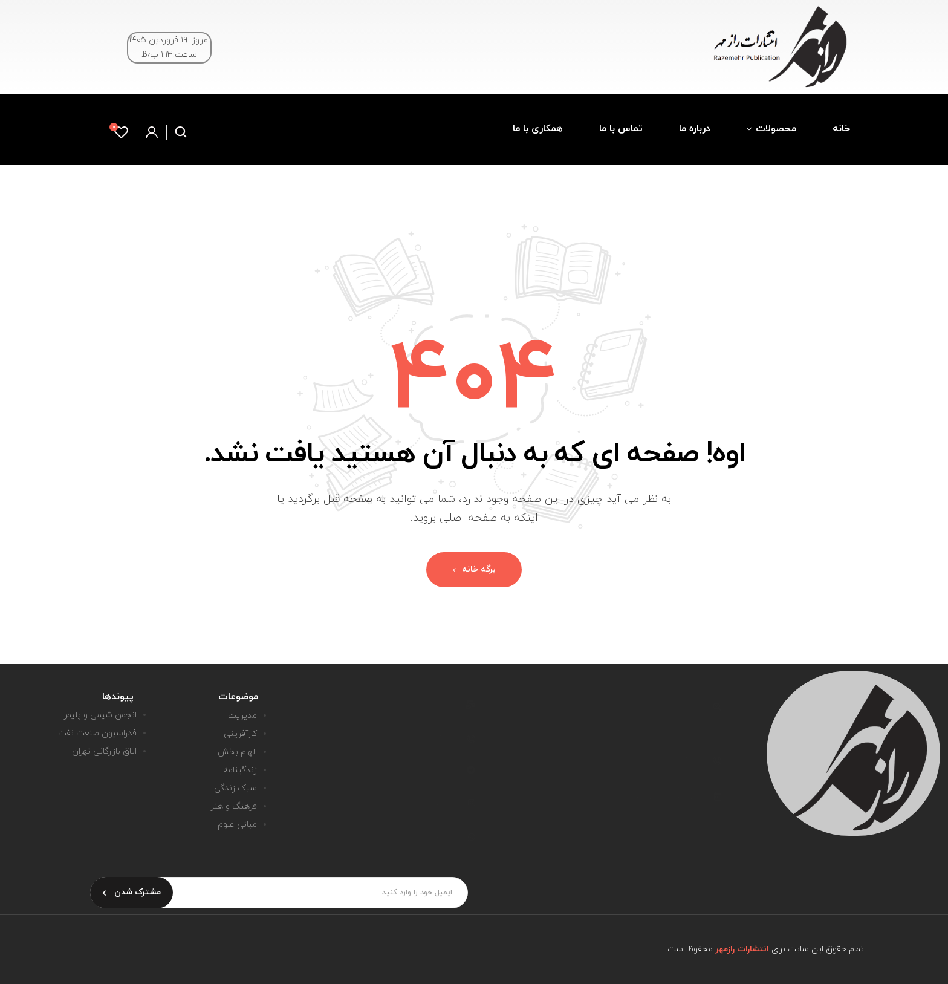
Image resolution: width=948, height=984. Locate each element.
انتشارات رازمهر (742, 949)
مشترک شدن (131, 892)
